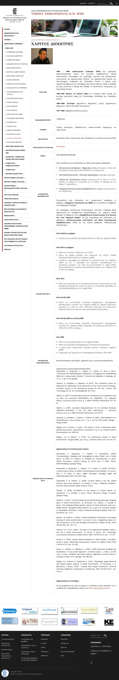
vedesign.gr (60, 146)
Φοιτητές (64, 639)
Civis (62, 656)
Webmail (44, 639)
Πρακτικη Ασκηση (11, 199)
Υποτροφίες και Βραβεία (27, 640)
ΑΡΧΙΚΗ (33, 40)
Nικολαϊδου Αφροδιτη (15, 76)
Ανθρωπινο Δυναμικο (44, 40)
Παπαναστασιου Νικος (15, 98)
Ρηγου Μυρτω (12, 110)
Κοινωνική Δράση (67, 651)
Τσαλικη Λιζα (11, 126)
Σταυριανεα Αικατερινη (15, 118)
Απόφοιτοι (65, 643)
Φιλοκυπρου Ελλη (13, 134)
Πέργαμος (45, 651)
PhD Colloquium (11, 195)
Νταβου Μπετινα (13, 80)
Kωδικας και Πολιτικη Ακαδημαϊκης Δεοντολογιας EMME (16, 226)
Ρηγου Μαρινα (12, 106)
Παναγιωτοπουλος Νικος (16, 84)
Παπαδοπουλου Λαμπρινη (17, 88)
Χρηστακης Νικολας (14, 142)
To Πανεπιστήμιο (7, 639)
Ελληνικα (83, 3)
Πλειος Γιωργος (12, 102)
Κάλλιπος (44, 656)
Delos (43, 647)
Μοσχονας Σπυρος (14, 68)
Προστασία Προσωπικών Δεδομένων (6, 656)
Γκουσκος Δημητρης (15, 56)
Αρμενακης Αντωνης (15, 52)
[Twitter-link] (117, 4)
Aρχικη (7, 29)
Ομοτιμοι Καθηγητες (15, 146)
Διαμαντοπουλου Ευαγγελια (17, 64)
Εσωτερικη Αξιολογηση (13, 245)
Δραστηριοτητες (11, 220)
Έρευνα (64, 647)
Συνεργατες (10, 170)
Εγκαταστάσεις (7, 649)
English (91, 3)
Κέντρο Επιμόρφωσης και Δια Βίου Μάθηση (29, 659)
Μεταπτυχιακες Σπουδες (14, 182)
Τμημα (7, 40)
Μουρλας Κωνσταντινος (16, 72)
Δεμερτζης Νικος (13, 60)
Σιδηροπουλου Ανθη (15, 114)
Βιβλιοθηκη (9, 216)
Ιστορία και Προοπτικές (5, 644)
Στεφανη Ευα (12, 122)
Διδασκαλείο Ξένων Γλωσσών (28, 646)
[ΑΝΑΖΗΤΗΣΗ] (105, 3)
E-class (43, 643)
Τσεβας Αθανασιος (14, 130)
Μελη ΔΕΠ (56, 40)
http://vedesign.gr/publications (99, 588)
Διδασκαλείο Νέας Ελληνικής (28, 653)
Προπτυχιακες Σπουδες (14, 178)
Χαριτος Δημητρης (14, 138)
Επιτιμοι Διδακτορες (14, 174)
